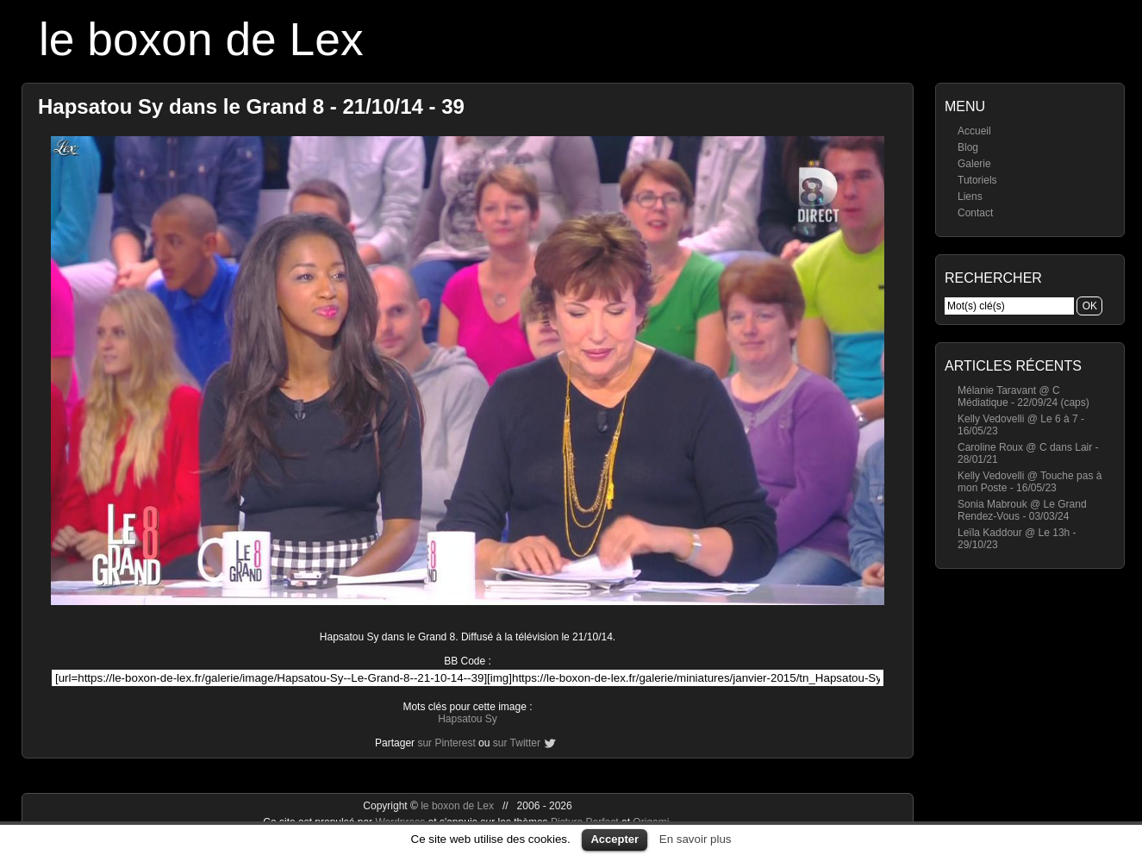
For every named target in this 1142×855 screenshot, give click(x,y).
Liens (970, 196)
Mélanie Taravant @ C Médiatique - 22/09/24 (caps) (1023, 396)
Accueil (974, 131)
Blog (968, 147)
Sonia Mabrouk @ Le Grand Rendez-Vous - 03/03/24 (1022, 510)
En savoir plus (695, 839)
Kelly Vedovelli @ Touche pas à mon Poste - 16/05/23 (1029, 482)
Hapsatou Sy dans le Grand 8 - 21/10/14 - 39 (251, 106)
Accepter (614, 839)
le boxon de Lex (201, 39)
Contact (975, 213)
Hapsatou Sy (467, 719)
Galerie (974, 164)
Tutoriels (977, 180)
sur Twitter (516, 743)
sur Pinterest (446, 743)
